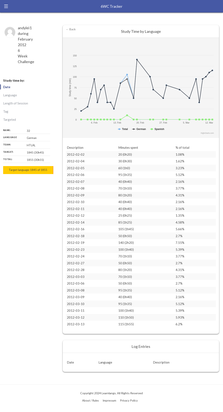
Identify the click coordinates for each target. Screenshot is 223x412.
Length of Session (15, 103)
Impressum (109, 400)
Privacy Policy (129, 400)
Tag (5, 111)
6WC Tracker (111, 6)
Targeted (9, 119)
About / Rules (90, 400)
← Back (71, 29)
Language (10, 95)
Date (6, 87)
